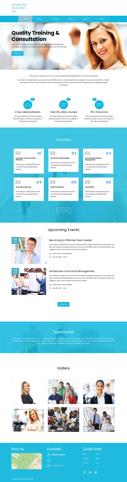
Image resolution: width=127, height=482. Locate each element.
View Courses (63, 210)
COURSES (55, 19)
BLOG (102, 19)
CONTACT (86, 19)
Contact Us (17, 54)
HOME (25, 19)
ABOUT (39, 19)
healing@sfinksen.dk (58, 465)
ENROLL (70, 19)
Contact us (63, 304)
